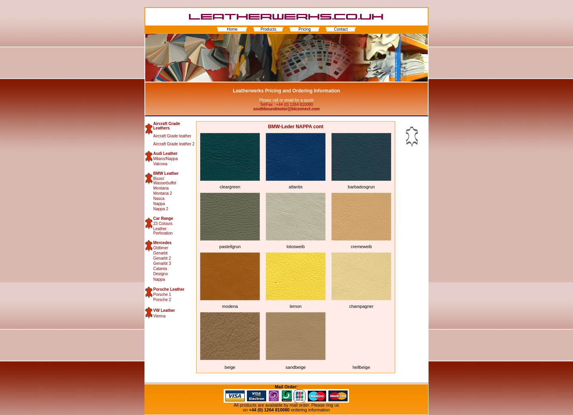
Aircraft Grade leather (172, 136)
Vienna (159, 316)
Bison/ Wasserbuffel (164, 180)
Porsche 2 (162, 300)
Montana (161, 188)
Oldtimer (160, 248)
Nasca (158, 198)
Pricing (304, 29)
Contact (340, 29)
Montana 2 (162, 193)
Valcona (160, 164)
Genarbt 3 (162, 263)
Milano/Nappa (165, 159)
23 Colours (162, 223)
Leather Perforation (163, 231)
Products (268, 29)
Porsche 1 (162, 294)
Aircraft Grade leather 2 (174, 144)
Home (232, 29)
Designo (160, 274)
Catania (160, 268)
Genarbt (160, 253)
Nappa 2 (160, 209)
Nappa (159, 204)
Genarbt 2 (162, 258)
